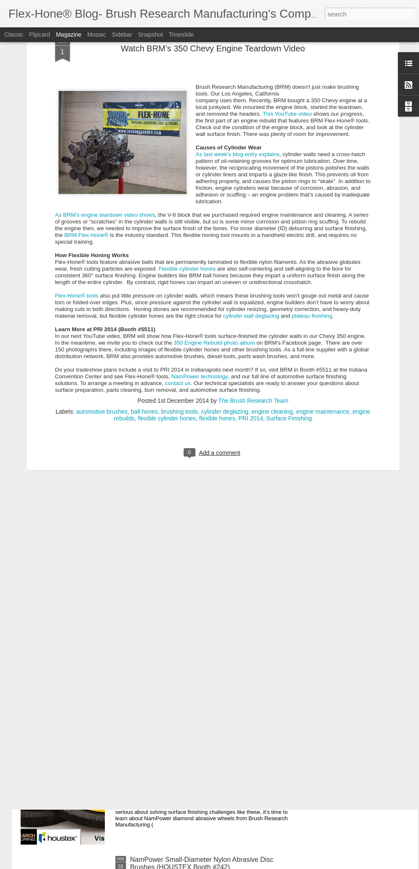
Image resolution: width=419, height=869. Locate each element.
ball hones (144, 290)
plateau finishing (312, 194)
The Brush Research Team (253, 279)
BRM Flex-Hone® (86, 113)
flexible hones (217, 296)
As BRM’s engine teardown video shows (105, 93)
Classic (13, 34)
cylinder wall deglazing (251, 194)
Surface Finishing (289, 296)
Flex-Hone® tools (77, 174)
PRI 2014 (250, 296)
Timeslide (181, 34)
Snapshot (150, 34)
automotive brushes (102, 290)
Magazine (69, 34)
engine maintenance (322, 290)
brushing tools (179, 290)
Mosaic (96, 34)
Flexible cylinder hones (187, 147)
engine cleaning (272, 290)
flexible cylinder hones (167, 296)
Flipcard (39, 34)
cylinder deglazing (224, 290)
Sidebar (122, 34)
